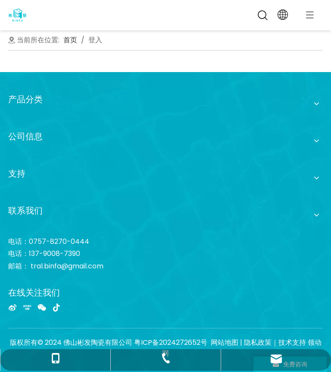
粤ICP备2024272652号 (170, 342)
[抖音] (56, 307)
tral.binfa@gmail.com (67, 266)
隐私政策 (258, 342)
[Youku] (27, 307)
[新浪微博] (12, 307)
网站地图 (224, 342)
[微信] (41, 307)
